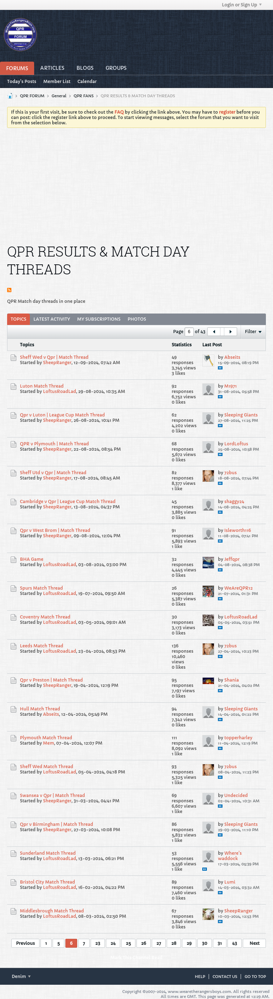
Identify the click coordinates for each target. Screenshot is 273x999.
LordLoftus (236, 443)
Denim (21, 976)
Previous (25, 943)
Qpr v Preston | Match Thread (51, 680)
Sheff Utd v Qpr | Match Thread (53, 472)
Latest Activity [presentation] (51, 319)
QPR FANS (83, 95)
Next (254, 943)
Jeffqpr (232, 559)
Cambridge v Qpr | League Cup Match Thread (68, 501)
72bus (230, 472)
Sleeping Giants (241, 415)
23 (97, 943)
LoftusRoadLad (59, 391)
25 (128, 943)
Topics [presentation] (18, 319)
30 (204, 943)
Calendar (87, 81)
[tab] (18, 319)
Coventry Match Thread (45, 617)
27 (158, 943)
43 (234, 943)
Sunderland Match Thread (48, 853)
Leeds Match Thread (41, 645)
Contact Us (225, 976)
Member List (56, 81)
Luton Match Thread (42, 386)
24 (113, 943)
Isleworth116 (237, 530)
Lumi (229, 882)
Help (200, 976)
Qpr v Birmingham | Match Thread (56, 824)
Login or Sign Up (242, 4)
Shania (231, 680)
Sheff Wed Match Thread (46, 766)
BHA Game (31, 559)
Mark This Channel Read (136, 957)
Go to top (255, 976)
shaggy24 (234, 501)
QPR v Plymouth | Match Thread (54, 443)
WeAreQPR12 (238, 588)
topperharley (238, 737)
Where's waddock (230, 855)
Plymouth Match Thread (46, 737)
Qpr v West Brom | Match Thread (55, 530)
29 (189, 943)
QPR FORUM (32, 95)
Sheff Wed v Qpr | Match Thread (54, 357)
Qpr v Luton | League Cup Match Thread (62, 415)
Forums (17, 68)
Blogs (84, 68)
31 (220, 943)
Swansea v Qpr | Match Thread (52, 795)
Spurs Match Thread (41, 588)
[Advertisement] (136, 187)
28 (173, 943)
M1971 (230, 386)
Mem (48, 743)
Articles (52, 68)
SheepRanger (57, 362)
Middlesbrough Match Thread (52, 910)
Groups (116, 68)
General (59, 95)
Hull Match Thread (40, 708)
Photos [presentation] (137, 319)
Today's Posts (21, 81)
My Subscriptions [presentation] (99, 319)
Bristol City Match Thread (47, 882)
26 (143, 943)
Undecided (236, 795)
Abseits (232, 357)
